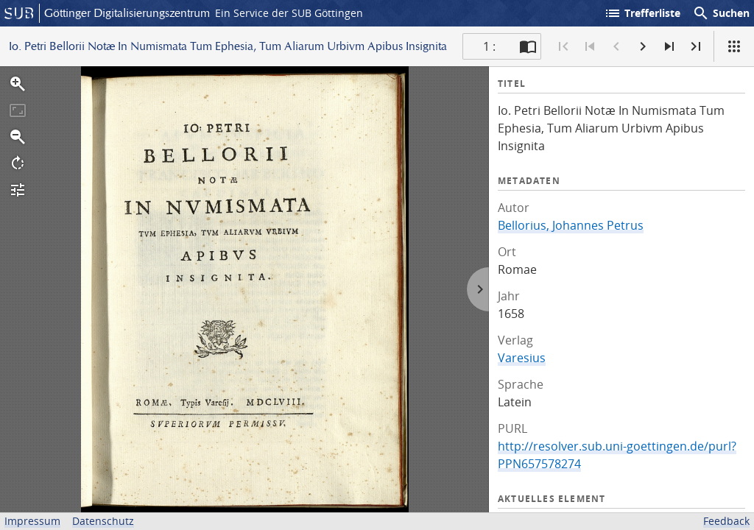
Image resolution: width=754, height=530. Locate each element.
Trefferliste (642, 13)
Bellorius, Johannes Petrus (571, 225)
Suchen (721, 13)
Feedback (726, 521)
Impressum (32, 521)
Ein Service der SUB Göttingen (289, 13)
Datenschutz (103, 521)
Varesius (522, 358)
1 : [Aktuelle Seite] (489, 46)
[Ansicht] (734, 46)
